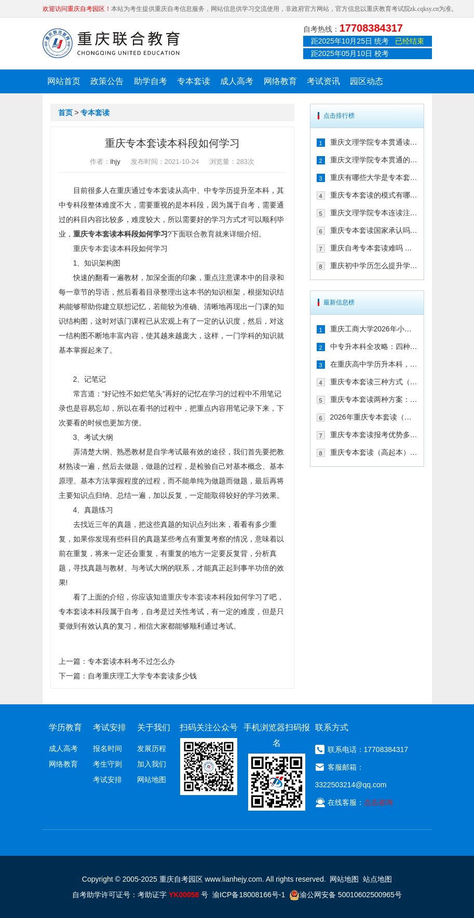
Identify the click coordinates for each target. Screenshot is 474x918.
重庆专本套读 (95, 234)
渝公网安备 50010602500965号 (345, 895)
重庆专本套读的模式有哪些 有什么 (373, 195)
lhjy (115, 161)
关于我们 (153, 727)
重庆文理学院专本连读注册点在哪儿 (373, 212)
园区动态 (366, 81)
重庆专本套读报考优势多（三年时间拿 (373, 434)
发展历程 (151, 748)
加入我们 (151, 764)
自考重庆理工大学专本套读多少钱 (142, 676)
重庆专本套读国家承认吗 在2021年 (373, 230)
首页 (65, 112)
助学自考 (150, 81)
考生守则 (107, 764)
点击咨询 (378, 802)
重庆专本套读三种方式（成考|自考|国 (373, 382)
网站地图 (151, 779)
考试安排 (107, 779)
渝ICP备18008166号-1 (248, 895)
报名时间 (107, 748)
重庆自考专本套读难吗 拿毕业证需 (373, 248)
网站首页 (63, 81)
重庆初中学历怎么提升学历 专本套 (373, 265)
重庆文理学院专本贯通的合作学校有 (373, 160)
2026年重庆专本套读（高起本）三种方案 (373, 417)
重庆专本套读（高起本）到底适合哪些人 (373, 452)
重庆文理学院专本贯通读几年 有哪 (373, 142)
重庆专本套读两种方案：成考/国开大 (373, 399)
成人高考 (236, 81)
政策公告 (107, 81)
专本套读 (193, 81)
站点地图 (377, 879)
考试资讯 (323, 81)
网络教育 (280, 81)
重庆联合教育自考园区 (111, 43)
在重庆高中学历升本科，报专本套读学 (373, 364)
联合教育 (200, 234)
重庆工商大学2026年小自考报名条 (373, 329)
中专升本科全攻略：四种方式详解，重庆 (373, 346)
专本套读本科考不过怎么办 (131, 661)
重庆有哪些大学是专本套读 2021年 (373, 177)
